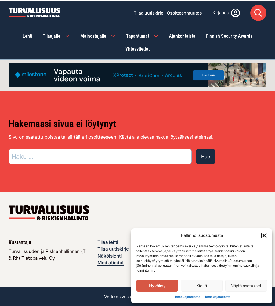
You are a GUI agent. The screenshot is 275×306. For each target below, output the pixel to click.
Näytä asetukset (246, 285)
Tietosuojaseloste (186, 297)
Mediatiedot (110, 262)
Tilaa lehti (107, 241)
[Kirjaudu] (226, 12)
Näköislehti (109, 255)
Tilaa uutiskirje (148, 12)
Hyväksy (157, 285)
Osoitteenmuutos (184, 12)
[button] (264, 235)
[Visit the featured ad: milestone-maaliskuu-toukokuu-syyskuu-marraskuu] (137, 74)
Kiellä (201, 285)
